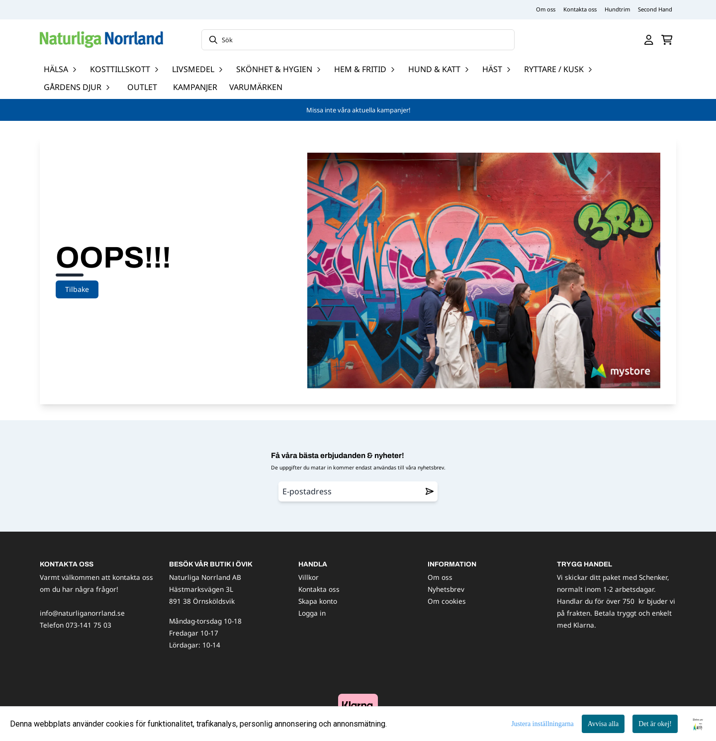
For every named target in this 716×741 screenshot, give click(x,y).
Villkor (308, 577)
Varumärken (255, 87)
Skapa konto (317, 601)
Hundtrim (617, 9)
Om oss (545, 9)
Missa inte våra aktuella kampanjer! (358, 109)
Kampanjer (195, 87)
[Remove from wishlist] (430, 491)
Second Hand (655, 9)
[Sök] (358, 39)
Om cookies (447, 601)
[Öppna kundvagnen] (667, 40)
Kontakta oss (580, 9)
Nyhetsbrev (446, 589)
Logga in (312, 613)
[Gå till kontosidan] (648, 40)
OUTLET (142, 87)
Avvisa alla (603, 724)
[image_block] (358, 705)
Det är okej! (655, 724)
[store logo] (101, 39)
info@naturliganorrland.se (82, 613)
